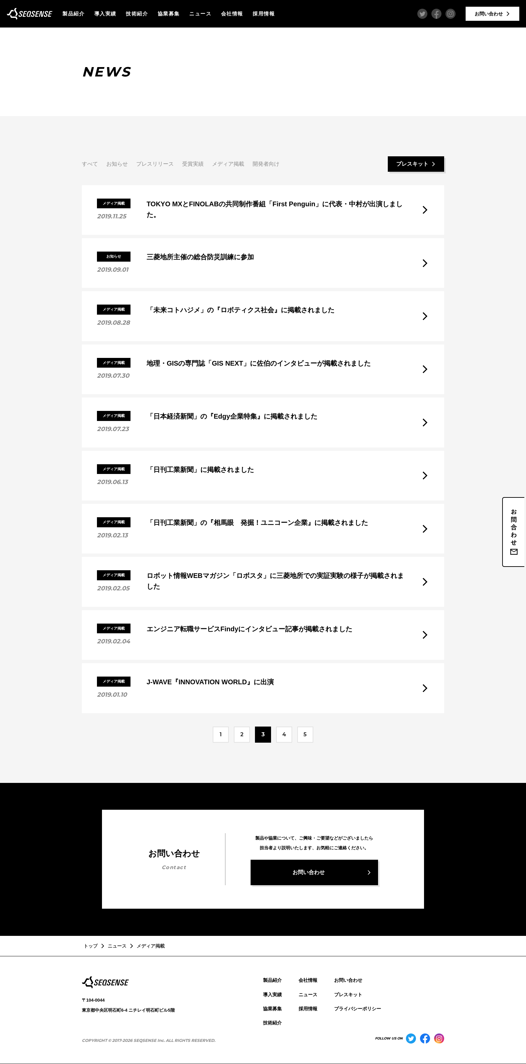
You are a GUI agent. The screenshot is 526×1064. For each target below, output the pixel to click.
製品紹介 (73, 13)
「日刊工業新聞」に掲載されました (200, 469)
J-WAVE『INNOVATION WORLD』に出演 (210, 682)
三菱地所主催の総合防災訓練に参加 (200, 257)
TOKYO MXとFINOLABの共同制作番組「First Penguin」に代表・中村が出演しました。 (275, 209)
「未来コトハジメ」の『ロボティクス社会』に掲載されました (240, 310)
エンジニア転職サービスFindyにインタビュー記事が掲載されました (249, 629)
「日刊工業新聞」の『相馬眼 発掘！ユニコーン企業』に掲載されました (257, 522)
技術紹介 (137, 13)
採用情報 (264, 13)
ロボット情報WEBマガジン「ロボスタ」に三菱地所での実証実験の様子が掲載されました (275, 581)
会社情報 (232, 13)
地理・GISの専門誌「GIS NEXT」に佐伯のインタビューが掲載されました (259, 363)
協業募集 (169, 13)
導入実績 (105, 13)
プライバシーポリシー (357, 1008)
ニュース (200, 13)
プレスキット (348, 994)
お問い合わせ (348, 980)
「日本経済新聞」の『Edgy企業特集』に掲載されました (232, 416)
